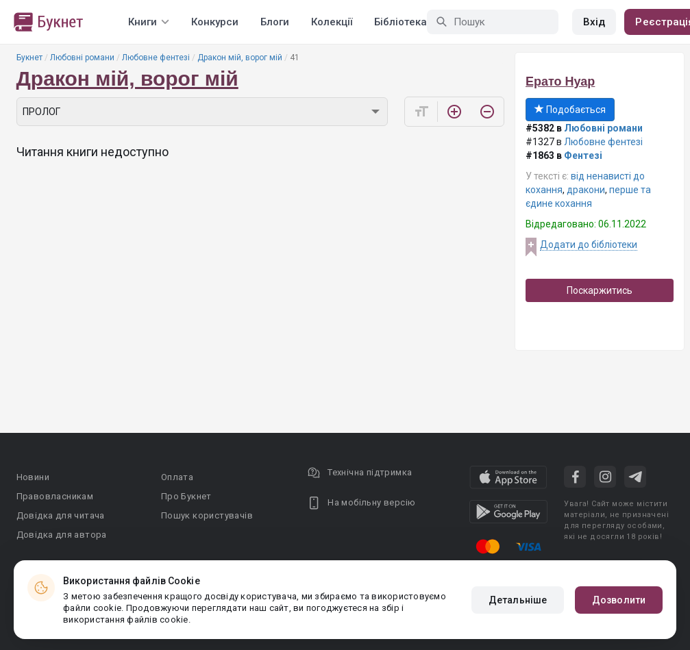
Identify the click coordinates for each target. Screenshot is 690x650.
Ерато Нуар (560, 81)
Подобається (570, 109)
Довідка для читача (60, 515)
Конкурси (214, 22)
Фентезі (583, 155)
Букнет (29, 57)
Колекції (331, 22)
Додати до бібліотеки (588, 244)
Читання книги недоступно (92, 152)
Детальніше (518, 600)
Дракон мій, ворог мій (239, 57)
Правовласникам (55, 496)
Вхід (594, 22)
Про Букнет (186, 496)
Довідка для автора (61, 534)
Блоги (274, 22)
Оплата (177, 477)
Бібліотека (400, 22)
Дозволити (618, 600)
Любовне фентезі (156, 57)
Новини (32, 477)
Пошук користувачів (207, 515)
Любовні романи (82, 57)
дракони (586, 189)
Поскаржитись (599, 290)
